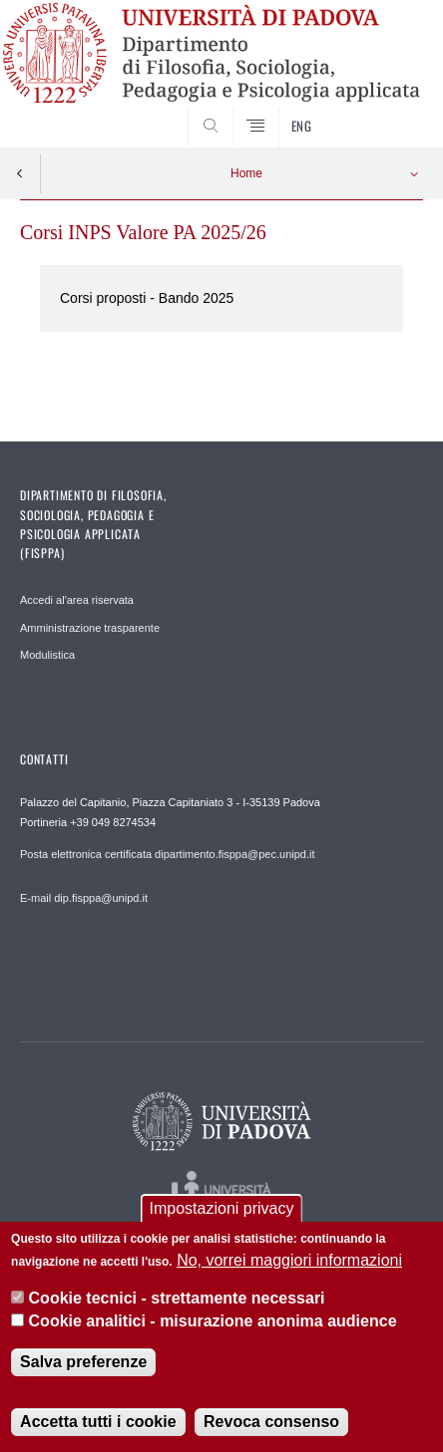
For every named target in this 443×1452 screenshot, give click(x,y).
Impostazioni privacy (222, 1208)
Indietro (20, 173)
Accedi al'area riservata (77, 600)
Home (246, 173)
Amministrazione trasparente (90, 628)
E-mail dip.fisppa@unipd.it (84, 898)
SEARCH (386, 111)
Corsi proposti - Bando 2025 (146, 298)
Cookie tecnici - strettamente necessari (177, 1298)
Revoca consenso (271, 1421)
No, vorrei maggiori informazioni (289, 1260)
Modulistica (47, 655)
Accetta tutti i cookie (98, 1421)
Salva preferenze (83, 1361)
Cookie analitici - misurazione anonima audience (213, 1320)
